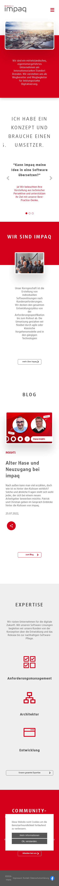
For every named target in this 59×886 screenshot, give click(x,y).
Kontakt (26, 878)
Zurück (8, 178)
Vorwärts (51, 178)
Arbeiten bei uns (29, 853)
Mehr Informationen (29, 835)
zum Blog (30, 555)
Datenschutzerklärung (39, 878)
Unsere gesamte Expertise (29, 773)
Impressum (17, 878)
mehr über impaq (29, 362)
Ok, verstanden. (29, 841)
